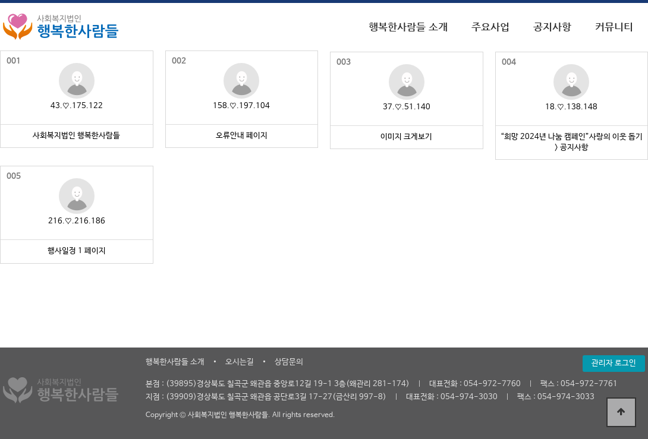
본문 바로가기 (0, 0)
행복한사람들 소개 (408, 27)
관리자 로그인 (614, 363)
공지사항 (552, 27)
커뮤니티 (614, 27)
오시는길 (239, 362)
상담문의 (289, 362)
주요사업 (490, 27)
